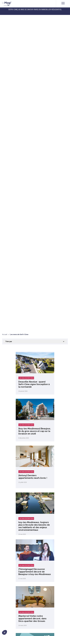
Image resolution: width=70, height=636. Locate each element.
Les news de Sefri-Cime (26, 378)
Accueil (4, 334)
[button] (4, 632)
